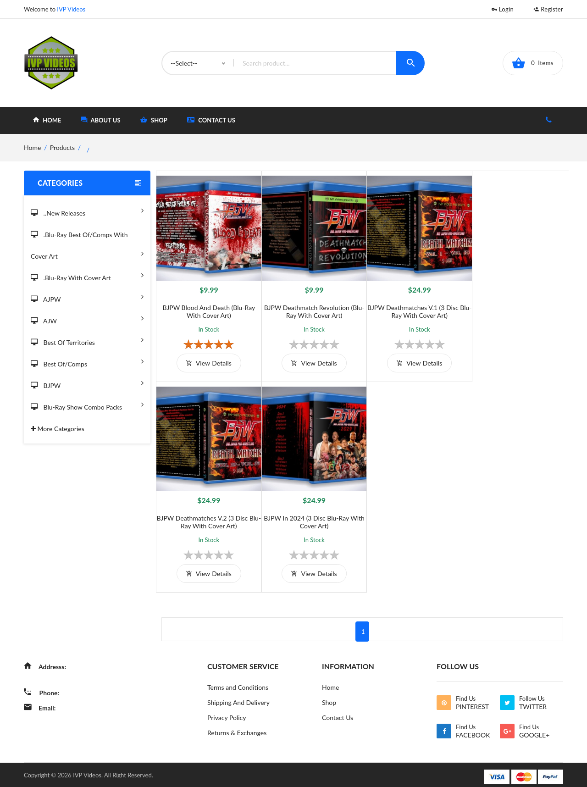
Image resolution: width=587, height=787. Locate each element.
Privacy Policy (226, 713)
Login (503, 9)
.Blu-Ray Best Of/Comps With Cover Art (87, 246)
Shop (329, 698)
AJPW (87, 296)
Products (62, 147)
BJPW (87, 383)
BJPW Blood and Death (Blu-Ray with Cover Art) (207, 309)
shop (153, 120)
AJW (87, 318)
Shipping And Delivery (238, 698)
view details (207, 361)
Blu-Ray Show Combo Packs (87, 404)
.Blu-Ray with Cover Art (87, 275)
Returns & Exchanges (236, 728)
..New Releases (87, 210)
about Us (101, 120)
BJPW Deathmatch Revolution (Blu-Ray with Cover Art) (310, 309)
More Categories (57, 428)
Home (330, 683)
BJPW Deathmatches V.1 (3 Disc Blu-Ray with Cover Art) (414, 309)
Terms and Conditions (237, 683)
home (47, 120)
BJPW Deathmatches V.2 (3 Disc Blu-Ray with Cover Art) (517, 309)
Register (548, 9)
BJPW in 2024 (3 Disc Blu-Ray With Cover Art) (207, 518)
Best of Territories (87, 340)
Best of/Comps (87, 361)
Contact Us (211, 120)
